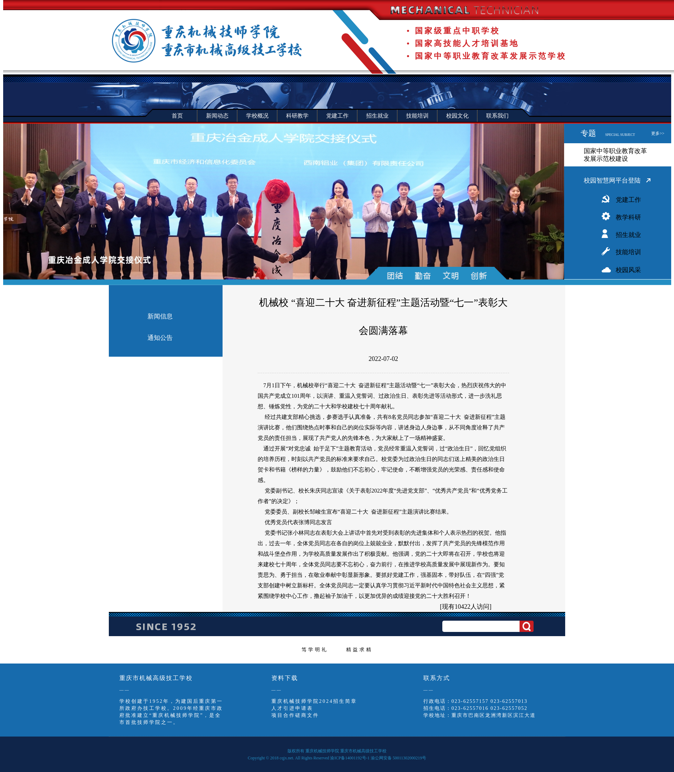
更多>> (658, 133)
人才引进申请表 (292, 708)
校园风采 (628, 269)
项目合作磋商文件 (295, 715)
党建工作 (628, 199)
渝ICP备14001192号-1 (349, 757)
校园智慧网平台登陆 (612, 180)
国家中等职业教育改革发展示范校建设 (615, 154)
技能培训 (628, 252)
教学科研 (628, 217)
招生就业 (628, 234)
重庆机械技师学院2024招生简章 (314, 701)
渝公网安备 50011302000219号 (399, 757)
